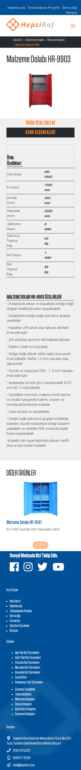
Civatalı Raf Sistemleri (27, 663)
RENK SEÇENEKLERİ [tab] (40, 132)
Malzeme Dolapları (56, 40)
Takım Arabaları (23, 694)
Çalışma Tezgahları (25, 689)
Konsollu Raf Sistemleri (27, 672)
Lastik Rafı (21, 677)
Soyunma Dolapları (25, 714)
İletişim (71, 13)
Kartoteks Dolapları (25, 709)
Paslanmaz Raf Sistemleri (29, 682)
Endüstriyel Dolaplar (34, 40)
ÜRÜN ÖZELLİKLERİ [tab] (40, 123)
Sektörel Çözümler (20, 626)
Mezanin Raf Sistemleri (27, 668)
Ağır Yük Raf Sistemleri (27, 653)
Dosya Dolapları (23, 704)
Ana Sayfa (17, 40)
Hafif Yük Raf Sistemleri (28, 658)
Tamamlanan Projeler (43, 8)
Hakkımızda (16, 8)
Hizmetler (15, 621)
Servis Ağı (15, 616)
